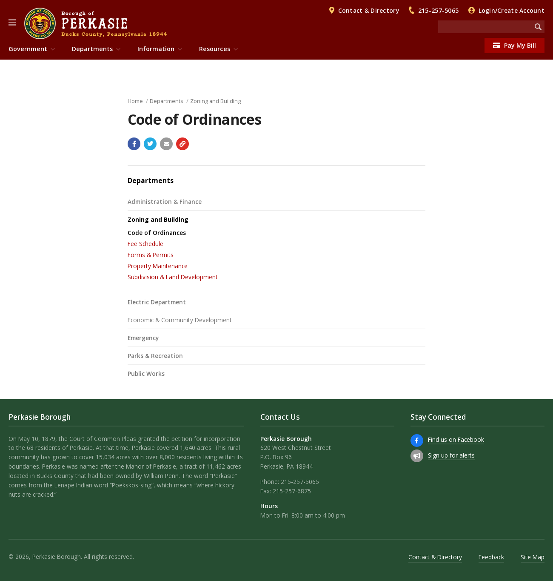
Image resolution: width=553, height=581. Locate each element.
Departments (166, 101)
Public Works (146, 373)
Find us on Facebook (456, 439)
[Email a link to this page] (166, 143)
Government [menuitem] (28, 49)
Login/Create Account (511, 10)
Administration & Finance (165, 201)
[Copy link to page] (182, 143)
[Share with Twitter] (150, 143)
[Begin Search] (538, 26)
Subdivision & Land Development (173, 277)
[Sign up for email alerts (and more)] (416, 455)
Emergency (143, 338)
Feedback (491, 557)
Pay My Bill (514, 45)
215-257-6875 (292, 491)
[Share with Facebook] (134, 143)
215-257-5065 (438, 10)
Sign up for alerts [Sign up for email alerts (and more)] (451, 455)
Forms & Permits (151, 255)
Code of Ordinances (157, 233)
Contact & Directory (368, 10)
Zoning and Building (215, 101)
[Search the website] (485, 26)
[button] (12, 22)
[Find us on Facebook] (416, 440)
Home (135, 101)
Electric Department (157, 302)
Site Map (532, 557)
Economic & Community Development (180, 320)
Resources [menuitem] (214, 49)
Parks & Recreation (155, 356)
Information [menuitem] (155, 49)
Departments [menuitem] (92, 49)
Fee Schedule (145, 244)
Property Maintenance (158, 266)
